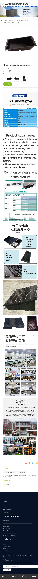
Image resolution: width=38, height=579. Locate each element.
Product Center (9, 20)
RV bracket (9, 485)
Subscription (7, 560)
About (5, 501)
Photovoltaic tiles (7, 526)
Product (6, 521)
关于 (24, 576)
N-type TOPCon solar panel (9, 535)
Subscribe (7, 570)
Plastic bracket (21, 472)
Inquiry (8, 84)
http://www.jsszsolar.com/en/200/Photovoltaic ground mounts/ (19, 476)
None (10, 480)
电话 (34, 576)
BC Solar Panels (6, 528)
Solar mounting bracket (21, 20)
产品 (14, 576)
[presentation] (3, 79)
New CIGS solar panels (8, 530)
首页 (4, 576)
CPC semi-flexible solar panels (9, 533)
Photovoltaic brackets (9, 472)
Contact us (7, 539)
